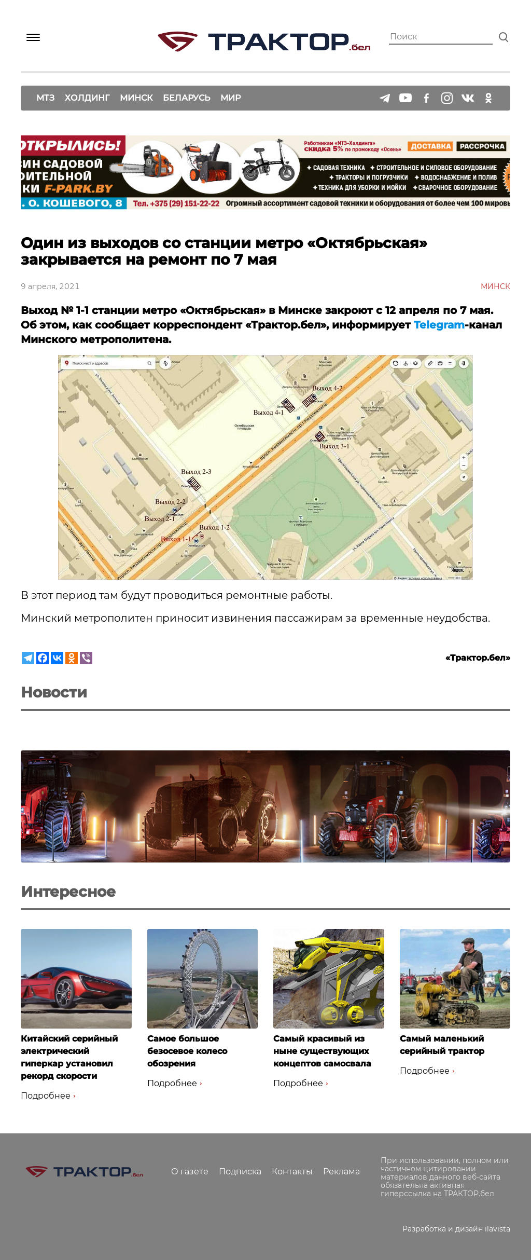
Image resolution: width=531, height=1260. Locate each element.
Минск (136, 98)
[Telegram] (28, 658)
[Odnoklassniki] (71, 658)
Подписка (240, 1171)
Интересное (68, 891)
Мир (230, 98)
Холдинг (87, 98)
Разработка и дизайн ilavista (456, 1229)
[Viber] (86, 658)
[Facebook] (42, 658)
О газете (189, 1171)
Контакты (292, 1171)
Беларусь (186, 98)
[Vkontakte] (57, 658)
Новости (54, 692)
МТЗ (45, 98)
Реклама (341, 1171)
